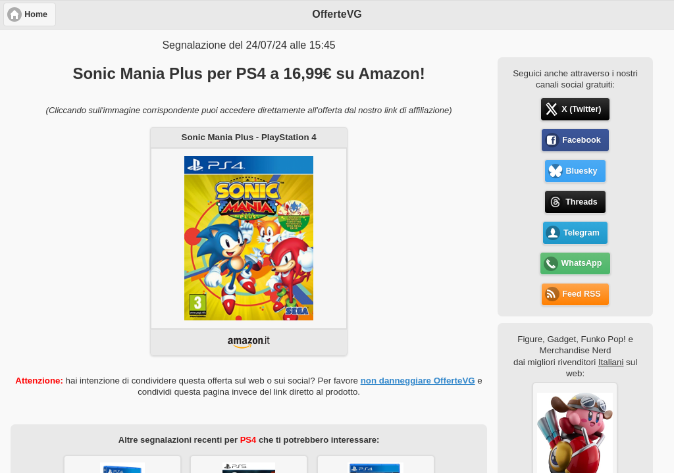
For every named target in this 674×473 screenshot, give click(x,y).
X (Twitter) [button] (581, 109)
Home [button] (35, 14)
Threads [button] (581, 202)
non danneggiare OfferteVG (418, 381)
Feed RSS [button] (581, 294)
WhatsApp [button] (581, 263)
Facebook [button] (581, 140)
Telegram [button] (581, 232)
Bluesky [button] (581, 171)
